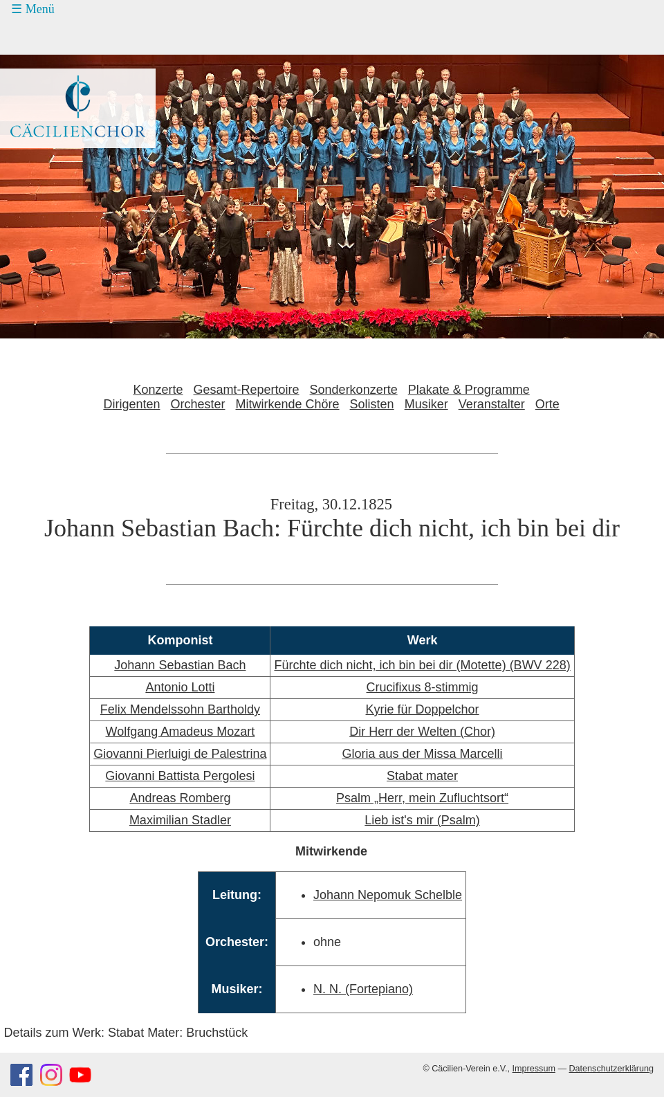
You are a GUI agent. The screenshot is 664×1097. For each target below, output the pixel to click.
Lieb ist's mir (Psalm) (422, 820)
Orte (547, 404)
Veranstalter (492, 404)
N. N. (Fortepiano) (363, 989)
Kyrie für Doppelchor (422, 709)
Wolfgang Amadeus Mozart (180, 731)
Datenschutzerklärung (611, 1068)
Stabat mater (422, 776)
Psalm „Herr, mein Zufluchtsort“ (422, 798)
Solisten (372, 404)
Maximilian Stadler (180, 820)
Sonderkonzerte (354, 390)
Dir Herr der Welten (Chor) (422, 731)
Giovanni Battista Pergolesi (180, 776)
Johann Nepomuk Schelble (387, 895)
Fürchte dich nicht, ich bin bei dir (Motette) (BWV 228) (422, 665)
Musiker (426, 404)
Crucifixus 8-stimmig (423, 687)
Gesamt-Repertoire (246, 390)
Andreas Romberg (179, 798)
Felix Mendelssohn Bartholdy (180, 709)
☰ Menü (33, 9)
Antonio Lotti (179, 687)
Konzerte (158, 390)
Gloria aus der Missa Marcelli (422, 754)
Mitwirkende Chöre (288, 404)
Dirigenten (131, 404)
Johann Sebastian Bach (180, 665)
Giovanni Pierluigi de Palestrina (179, 754)
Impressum (534, 1068)
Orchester (197, 404)
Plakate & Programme (469, 390)
